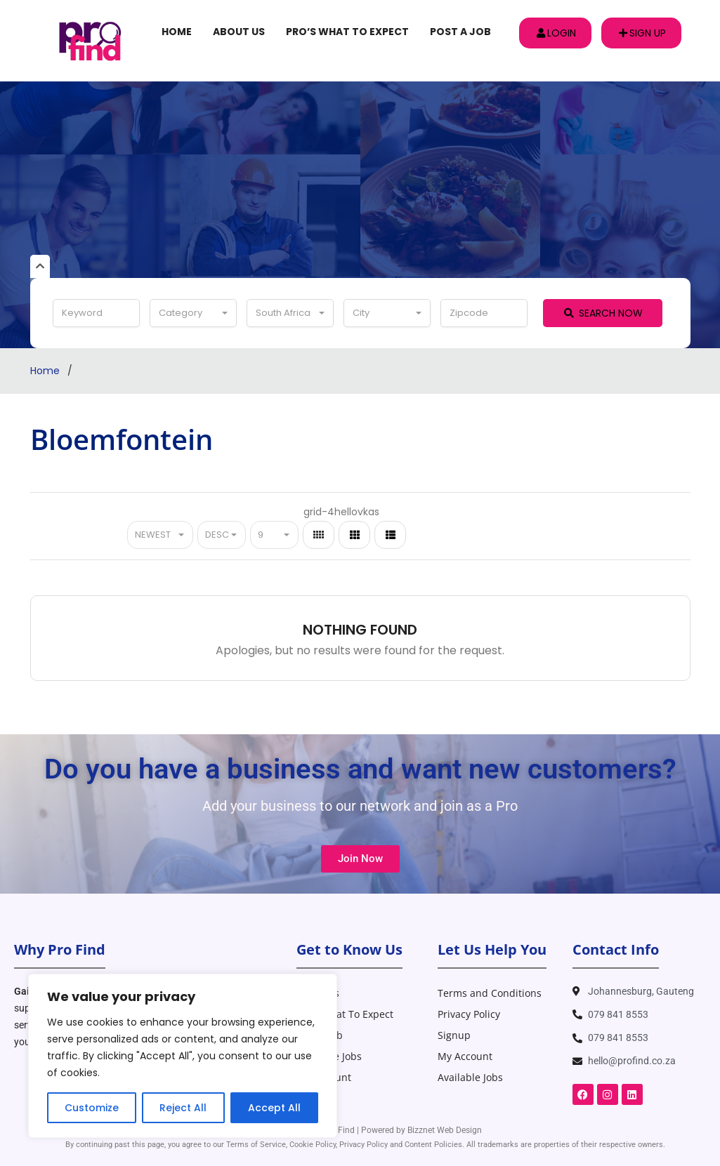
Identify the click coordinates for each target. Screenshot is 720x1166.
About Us (239, 32)
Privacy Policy (469, 1014)
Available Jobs (329, 1056)
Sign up (642, 33)
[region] (182, 1056)
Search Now (603, 313)
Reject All (183, 1108)
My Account (323, 1077)
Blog (306, 1098)
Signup (454, 1035)
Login (556, 33)
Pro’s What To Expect (347, 32)
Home (177, 32)
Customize (92, 1108)
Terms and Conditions (490, 993)
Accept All (274, 1108)
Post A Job (460, 32)
